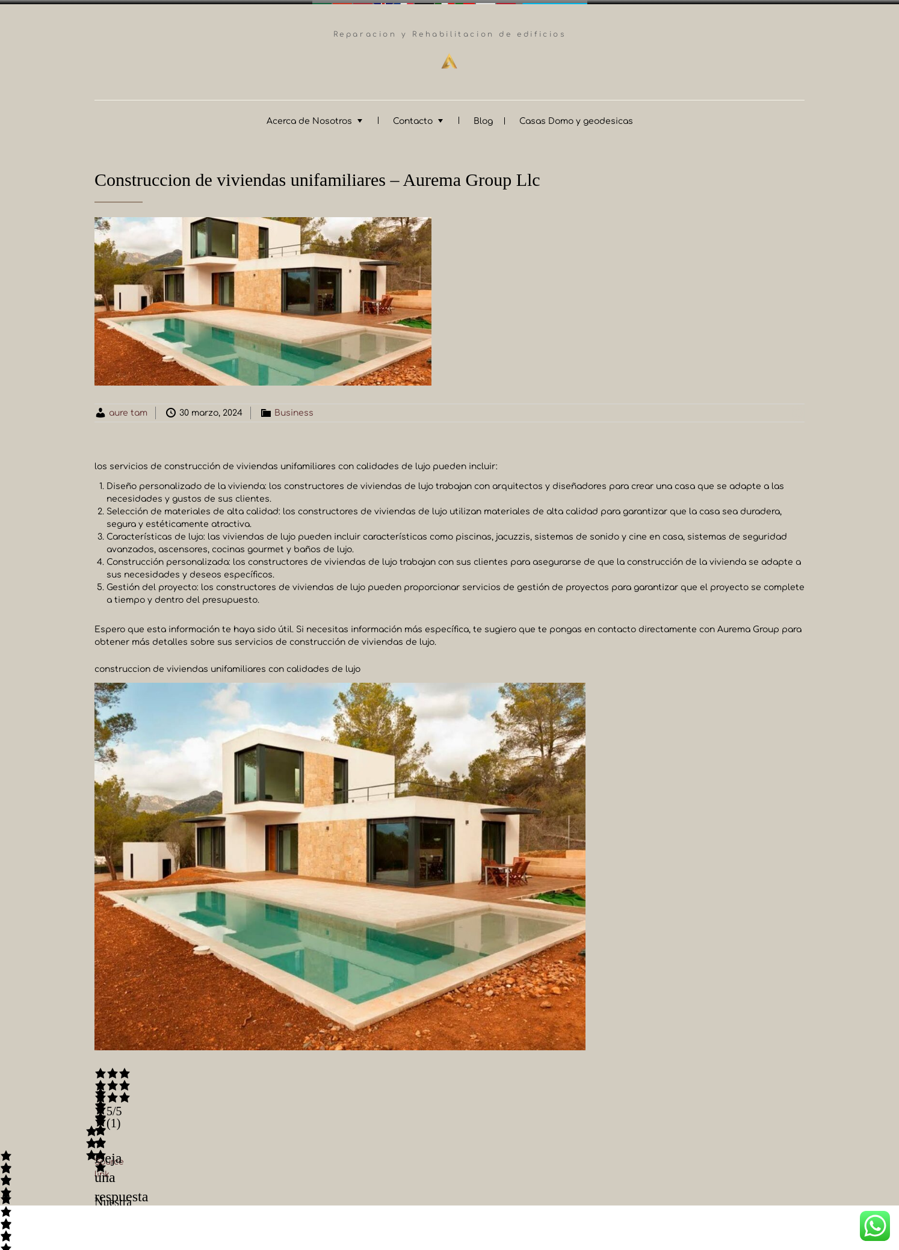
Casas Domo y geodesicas (576, 117)
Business (294, 408)
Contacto (413, 117)
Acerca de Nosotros (309, 117)
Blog (483, 117)
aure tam (128, 408)
